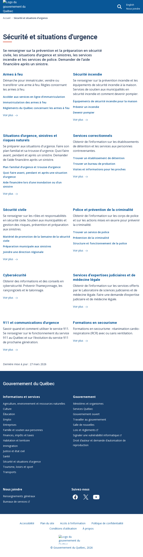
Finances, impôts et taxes (18, 435)
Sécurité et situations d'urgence (22, 461)
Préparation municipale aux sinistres (27, 246)
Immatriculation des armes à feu (24, 102)
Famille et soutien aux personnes (23, 430)
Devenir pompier (83, 112)
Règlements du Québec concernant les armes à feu (36, 108)
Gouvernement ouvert (86, 414)
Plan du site (47, 523)
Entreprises (9, 424)
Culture (7, 409)
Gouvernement (84, 397)
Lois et (85, 430)
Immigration (10, 446)
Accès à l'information (72, 523)
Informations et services (21, 397)
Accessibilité (27, 523)
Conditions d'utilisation (63, 528)
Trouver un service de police (91, 232)
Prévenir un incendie (86, 107)
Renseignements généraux (19, 496)
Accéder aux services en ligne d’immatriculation (34, 97)
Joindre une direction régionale (23, 252)
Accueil (6, 18)
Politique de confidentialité (107, 523)
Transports (9, 472)
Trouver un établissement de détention (99, 158)
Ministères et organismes (88, 403)
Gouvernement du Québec (29, 383)
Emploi (7, 419)
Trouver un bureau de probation (94, 163)
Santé (6, 456)
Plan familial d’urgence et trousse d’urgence (32, 167)
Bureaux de (16, 501)
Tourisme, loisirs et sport (18, 467)
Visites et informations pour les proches (99, 169)
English (130, 4)
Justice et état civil (14, 451)
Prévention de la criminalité (91, 238)
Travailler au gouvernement (89, 419)
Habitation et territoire (16, 440)
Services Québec (83, 409)
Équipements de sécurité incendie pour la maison (105, 101)
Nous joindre (133, 8)
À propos (88, 528)
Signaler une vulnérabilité (97, 435)
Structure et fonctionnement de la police (100, 243)
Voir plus (8, 115)
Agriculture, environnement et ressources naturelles (34, 403)
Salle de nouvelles (83, 424)
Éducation (9, 414)
